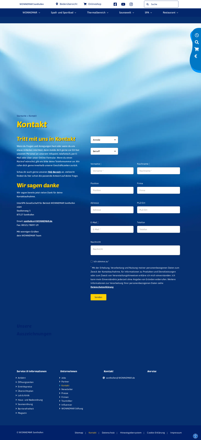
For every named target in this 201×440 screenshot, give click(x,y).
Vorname (96, 164)
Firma (140, 183)
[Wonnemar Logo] (10, 2)
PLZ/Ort (141, 203)
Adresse (95, 203)
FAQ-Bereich (54, 172)
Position (95, 183)
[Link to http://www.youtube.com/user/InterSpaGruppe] (123, 4)
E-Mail (95, 222)
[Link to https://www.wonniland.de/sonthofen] (196, 63)
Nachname (143, 164)
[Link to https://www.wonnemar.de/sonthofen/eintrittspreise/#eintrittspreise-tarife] (196, 57)
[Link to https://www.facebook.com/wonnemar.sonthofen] (115, 4)
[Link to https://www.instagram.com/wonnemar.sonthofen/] (131, 4)
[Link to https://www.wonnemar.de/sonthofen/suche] (197, 43)
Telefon (141, 222)
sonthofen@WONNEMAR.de (38, 221)
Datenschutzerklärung (102, 287)
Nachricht (96, 242)
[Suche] (161, 4)
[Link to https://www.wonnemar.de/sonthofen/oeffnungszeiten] (197, 36)
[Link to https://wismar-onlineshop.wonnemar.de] (196, 50)
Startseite (21, 116)
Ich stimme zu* (101, 261)
